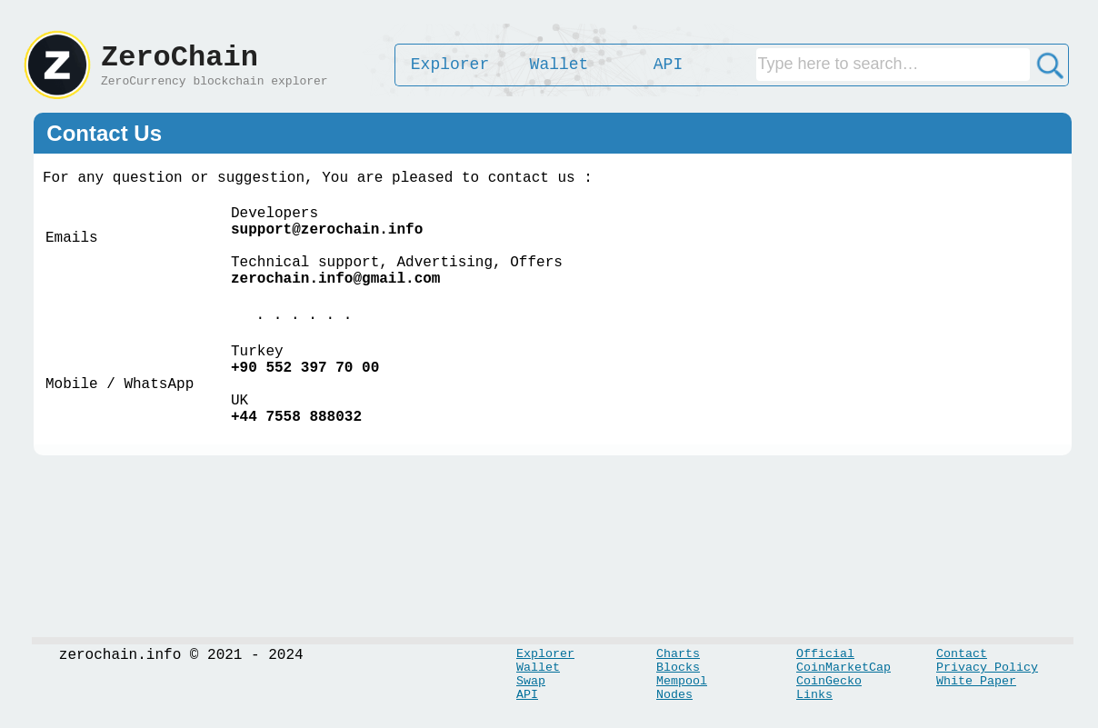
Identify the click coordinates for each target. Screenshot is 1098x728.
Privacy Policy (987, 667)
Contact (961, 654)
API (527, 695)
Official (825, 654)
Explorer (545, 654)
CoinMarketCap (843, 667)
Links (814, 695)
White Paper (976, 681)
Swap (530, 681)
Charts (678, 654)
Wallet (538, 667)
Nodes (674, 695)
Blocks (678, 667)
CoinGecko (829, 681)
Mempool (681, 681)
